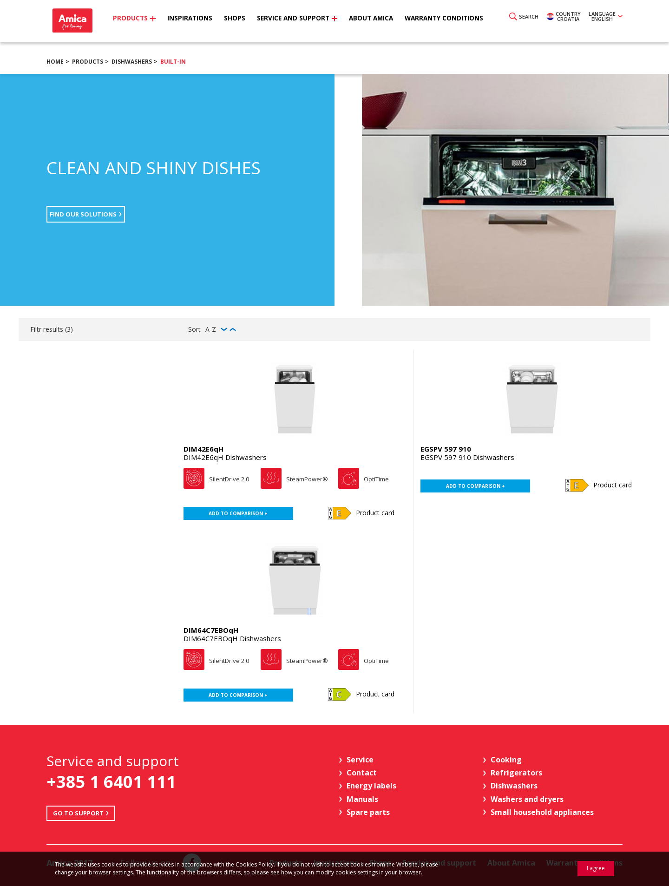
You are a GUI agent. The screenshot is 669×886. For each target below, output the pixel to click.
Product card (375, 512)
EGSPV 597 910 (445, 448)
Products (87, 62)
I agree (596, 868)
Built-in (173, 62)
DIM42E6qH (203, 448)
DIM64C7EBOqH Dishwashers (232, 638)
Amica (80, 23)
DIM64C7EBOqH (211, 630)
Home (55, 62)
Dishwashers (132, 62)
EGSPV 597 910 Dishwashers (467, 457)
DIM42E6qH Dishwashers (225, 457)
